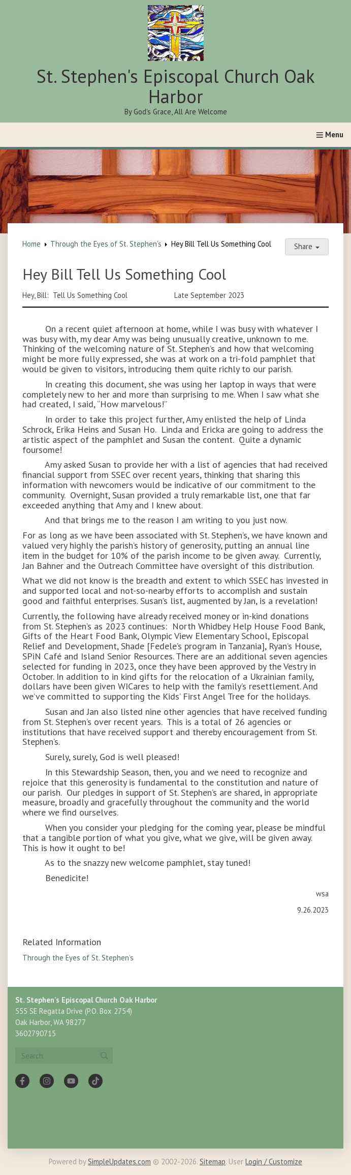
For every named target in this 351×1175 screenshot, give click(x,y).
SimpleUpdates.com (119, 1161)
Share (307, 246)
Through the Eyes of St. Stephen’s (106, 244)
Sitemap (213, 1161)
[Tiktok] (95, 1081)
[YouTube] (71, 1081)
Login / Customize (273, 1161)
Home (31, 244)
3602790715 (35, 1033)
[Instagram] (47, 1081)
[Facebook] (22, 1081)
